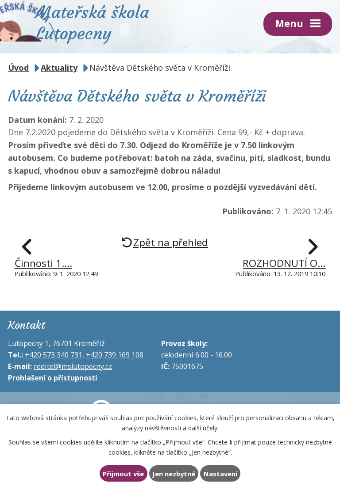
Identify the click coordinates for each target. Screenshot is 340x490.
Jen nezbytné (173, 473)
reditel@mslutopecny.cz (73, 366)
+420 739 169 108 (114, 355)
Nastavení (220, 473)
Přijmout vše (123, 473)
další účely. (203, 427)
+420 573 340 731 (53, 355)
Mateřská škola (92, 22)
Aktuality (59, 67)
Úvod (18, 67)
